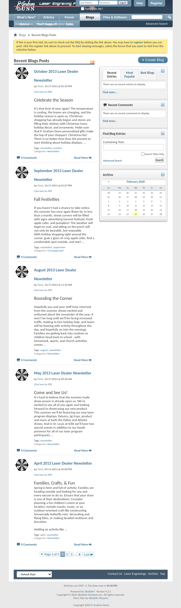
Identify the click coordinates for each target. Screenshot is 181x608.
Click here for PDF (43, 91)
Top (162, 573)
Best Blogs (147, 73)
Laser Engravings (135, 573)
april (42, 534)
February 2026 (136, 181)
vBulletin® (90, 591)
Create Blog (153, 60)
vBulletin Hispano (98, 598)
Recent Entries (24, 23)
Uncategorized (55, 250)
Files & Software (115, 17)
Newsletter (53, 151)
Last (88, 554)
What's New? (26, 17)
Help (139, 3)
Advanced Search (157, 23)
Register (156, 3)
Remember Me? (92, 9)
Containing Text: (133, 145)
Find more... (110, 92)
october (57, 148)
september (59, 247)
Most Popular (44, 23)
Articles (48, 17)
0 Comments (29, 157)
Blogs (90, 17)
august (44, 350)
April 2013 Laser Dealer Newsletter (63, 463)
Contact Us (115, 573)
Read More (81, 157)
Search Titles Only (152, 154)
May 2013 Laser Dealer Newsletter (62, 373)
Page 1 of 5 (51, 554)
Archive (153, 573)
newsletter (46, 148)
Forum (69, 17)
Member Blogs (64, 23)
